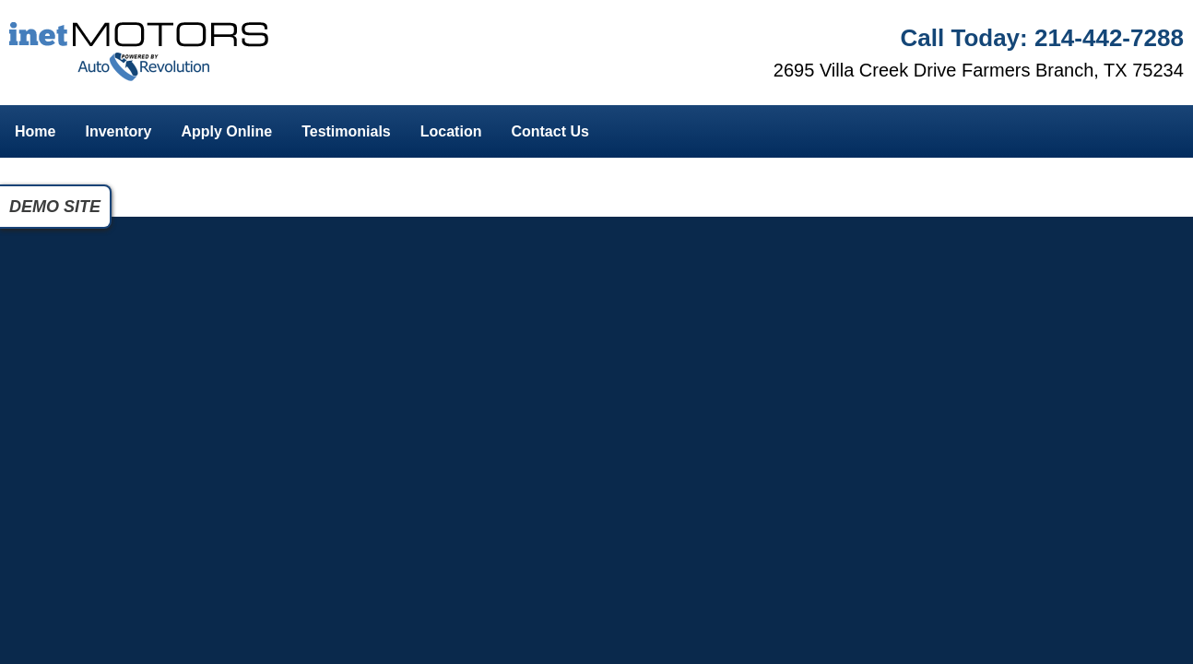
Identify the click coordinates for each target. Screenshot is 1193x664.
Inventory (118, 131)
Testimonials (346, 131)
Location (451, 131)
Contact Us (549, 131)
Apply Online (226, 131)
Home (35, 131)
